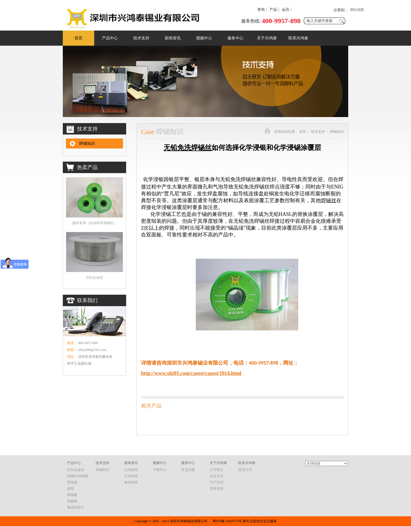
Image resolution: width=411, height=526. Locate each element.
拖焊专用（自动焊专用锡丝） (94, 223)
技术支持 (318, 132)
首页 (78, 38)
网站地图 (357, 10)
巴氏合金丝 (94, 278)
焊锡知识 (337, 132)
